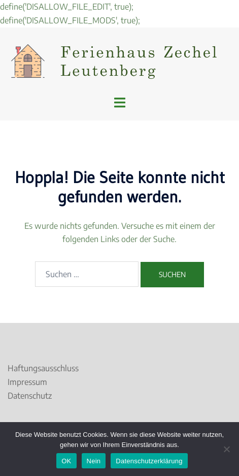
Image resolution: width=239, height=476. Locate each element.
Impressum (27, 382)
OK (66, 461)
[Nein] (226, 449)
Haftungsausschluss (43, 368)
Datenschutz (30, 396)
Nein (94, 461)
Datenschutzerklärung (149, 461)
